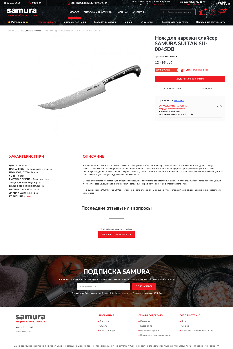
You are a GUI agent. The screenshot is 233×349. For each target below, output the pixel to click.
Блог (183, 321)
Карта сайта (146, 326)
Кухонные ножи (45, 22)
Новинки (122, 12)
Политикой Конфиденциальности (116, 293)
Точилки (128, 22)
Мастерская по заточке (175, 22)
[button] (192, 4)
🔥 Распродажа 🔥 (18, 22)
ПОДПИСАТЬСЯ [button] (144, 286)
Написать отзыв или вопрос (116, 234)
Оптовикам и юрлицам (98, 12)
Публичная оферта (149, 330)
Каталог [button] (74, 12)
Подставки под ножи (74, 22)
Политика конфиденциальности (197, 330)
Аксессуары (147, 22)
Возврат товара (107, 330)
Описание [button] (207, 89)
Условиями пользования (143, 293)
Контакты (138, 12)
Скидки (185, 326)
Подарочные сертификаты (210, 22)
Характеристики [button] (172, 89)
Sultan (28, 196)
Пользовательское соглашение (155, 335)
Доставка (104, 321)
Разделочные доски (105, 22)
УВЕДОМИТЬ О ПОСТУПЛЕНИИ (190, 79)
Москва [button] (179, 100)
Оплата (103, 326)
